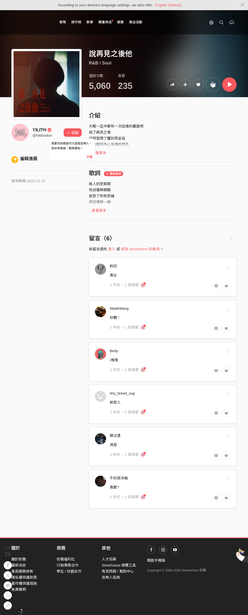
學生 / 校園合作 (69, 571)
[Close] (242, 5)
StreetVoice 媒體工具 (119, 565)
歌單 (89, 22)
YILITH (42, 129)
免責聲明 (18, 589)
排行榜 (76, 22)
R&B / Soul (100, 63)
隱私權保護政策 (24, 577)
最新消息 (18, 565)
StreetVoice (31, 22)
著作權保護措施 (24, 583)
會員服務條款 (22, 571)
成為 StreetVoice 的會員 (140, 249)
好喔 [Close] (90, 157)
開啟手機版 (156, 560)
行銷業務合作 (67, 565)
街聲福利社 (66, 559)
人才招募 (109, 559)
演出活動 (135, 22)
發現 (62, 22)
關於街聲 (18, 559)
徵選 (120, 22)
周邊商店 (105, 22)
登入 (111, 249)
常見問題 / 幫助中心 (118, 571)
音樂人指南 (111, 577)
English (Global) (168, 5)
